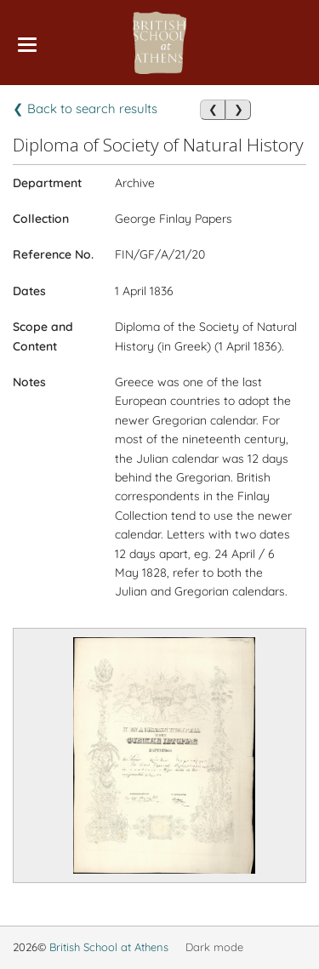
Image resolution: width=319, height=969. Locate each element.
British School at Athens (108, 947)
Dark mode (214, 947)
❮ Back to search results (85, 108)
